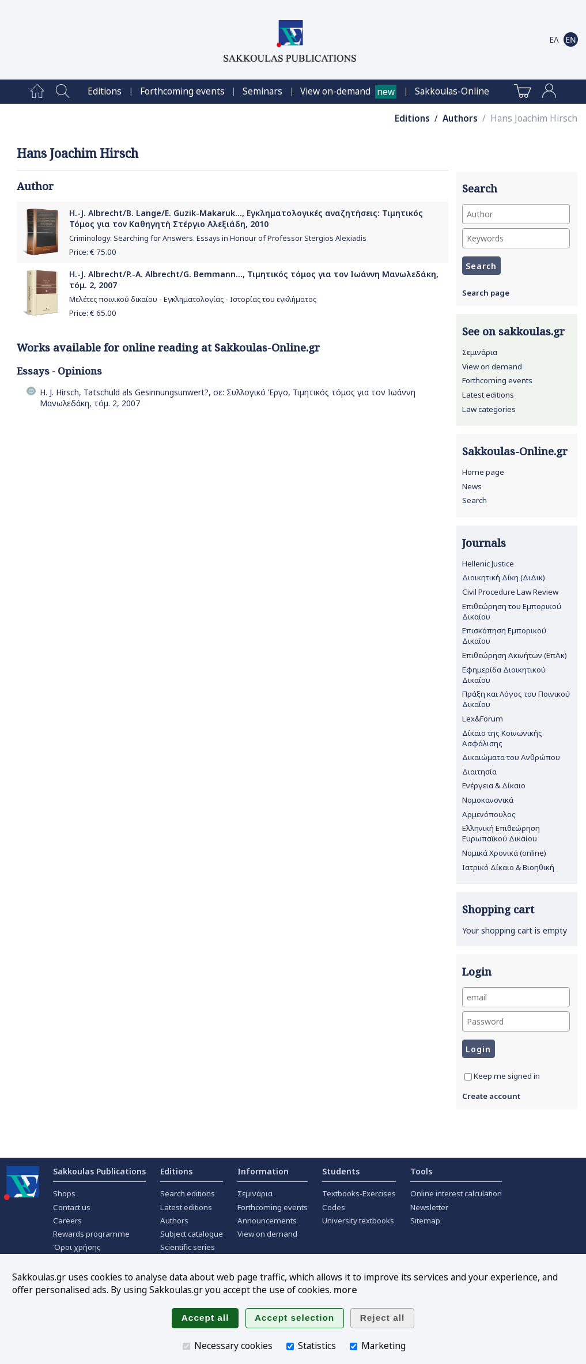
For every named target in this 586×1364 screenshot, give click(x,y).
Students (341, 1171)
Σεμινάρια (479, 352)
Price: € (92, 252)
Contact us (71, 1207)
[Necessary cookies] (186, 1346)
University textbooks (358, 1220)
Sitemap (425, 1220)
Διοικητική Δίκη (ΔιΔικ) (503, 577)
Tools (421, 1171)
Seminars (262, 91)
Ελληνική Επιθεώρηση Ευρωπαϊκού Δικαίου (501, 833)
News (472, 486)
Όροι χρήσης (77, 1247)
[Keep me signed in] (468, 1076)
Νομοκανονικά (487, 800)
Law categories (489, 409)
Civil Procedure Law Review (510, 592)
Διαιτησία (479, 771)
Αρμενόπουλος (489, 814)
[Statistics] (290, 1346)
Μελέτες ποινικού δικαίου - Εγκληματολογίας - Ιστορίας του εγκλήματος (192, 299)
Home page (483, 472)
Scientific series (187, 1247)
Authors (460, 118)
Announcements (267, 1220)
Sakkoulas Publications (99, 1171)
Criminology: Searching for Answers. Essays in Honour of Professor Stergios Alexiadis (217, 238)
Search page (485, 293)
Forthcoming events (182, 91)
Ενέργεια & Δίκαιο (493, 785)
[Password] (516, 1021)
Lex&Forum (482, 718)
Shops (64, 1193)
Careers (67, 1220)
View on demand (492, 366)
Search (474, 500)
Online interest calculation (456, 1193)
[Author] (516, 214)
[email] (516, 997)
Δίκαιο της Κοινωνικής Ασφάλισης (502, 738)
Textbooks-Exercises (359, 1193)
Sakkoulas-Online (452, 91)
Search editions (187, 1193)
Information (263, 1171)
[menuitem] (37, 91)
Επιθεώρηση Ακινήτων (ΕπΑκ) (514, 655)
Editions (105, 91)
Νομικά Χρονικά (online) (504, 853)
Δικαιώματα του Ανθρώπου (511, 757)
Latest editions (488, 395)
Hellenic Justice (488, 563)
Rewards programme (91, 1234)
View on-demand (335, 91)
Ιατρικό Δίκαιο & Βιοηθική (508, 867)
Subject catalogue (191, 1234)
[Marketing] (353, 1346)
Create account (491, 1096)
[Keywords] (516, 238)
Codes (333, 1207)
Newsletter (429, 1207)
